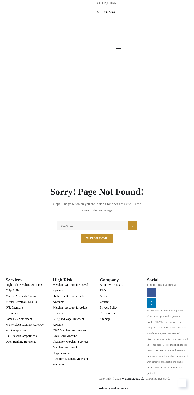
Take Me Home (97, 238)
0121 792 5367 (106, 12)
